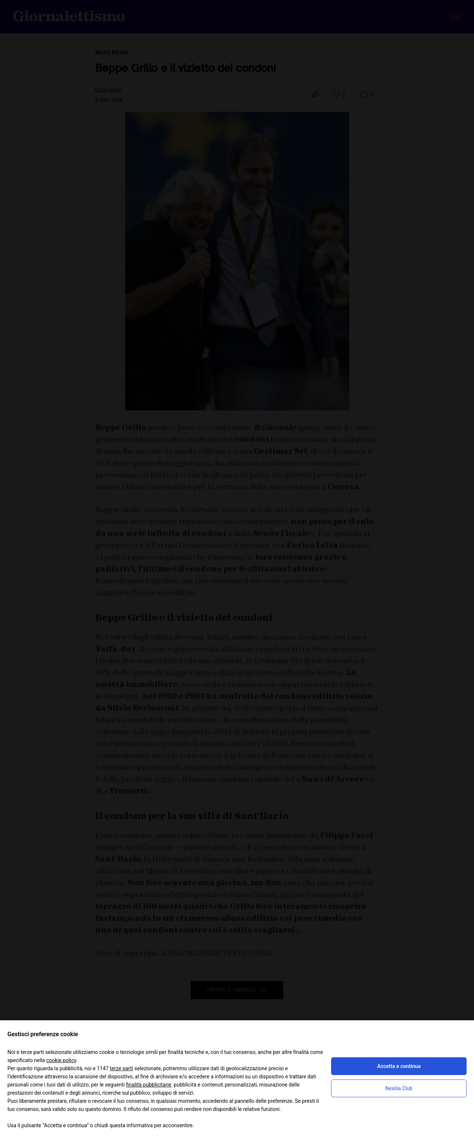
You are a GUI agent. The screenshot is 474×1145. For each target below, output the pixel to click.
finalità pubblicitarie (148, 1085)
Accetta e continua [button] (398, 1066)
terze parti (121, 1068)
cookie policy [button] (61, 1060)
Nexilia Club (399, 1088)
